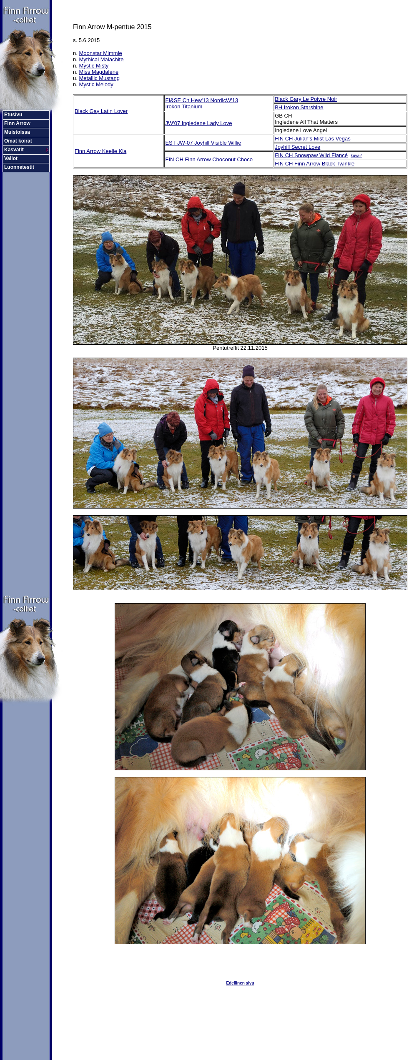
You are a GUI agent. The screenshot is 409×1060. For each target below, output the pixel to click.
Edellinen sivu (240, 983)
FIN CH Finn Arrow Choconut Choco (209, 159)
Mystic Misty (93, 66)
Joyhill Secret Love (297, 147)
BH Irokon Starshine (299, 107)
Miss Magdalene (98, 72)
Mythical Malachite (101, 59)
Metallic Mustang (99, 78)
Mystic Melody (96, 84)
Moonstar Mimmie (100, 53)
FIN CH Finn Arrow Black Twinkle (314, 163)
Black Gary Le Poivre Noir (306, 99)
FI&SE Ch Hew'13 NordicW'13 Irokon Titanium (201, 103)
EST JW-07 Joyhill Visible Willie (203, 143)
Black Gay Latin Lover (101, 111)
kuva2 (356, 155)
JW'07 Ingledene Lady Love (198, 123)
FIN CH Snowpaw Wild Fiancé (311, 155)
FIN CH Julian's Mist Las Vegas (313, 138)
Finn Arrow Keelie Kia (100, 151)
